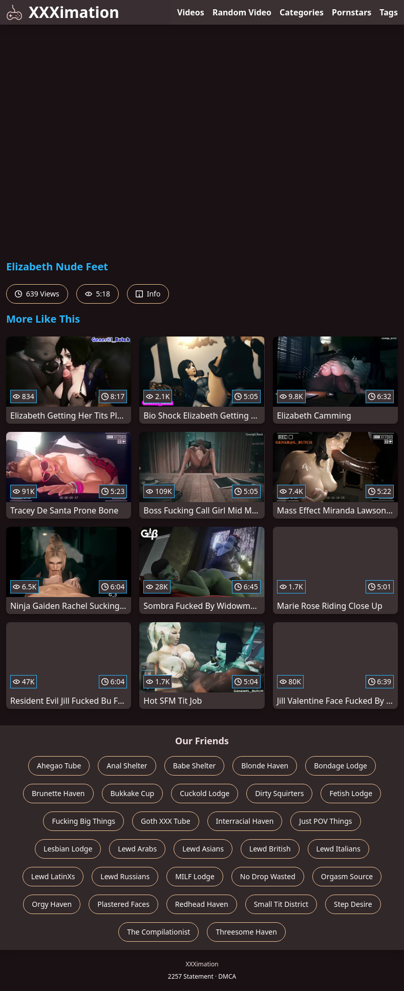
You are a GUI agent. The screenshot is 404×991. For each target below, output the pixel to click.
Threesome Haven (246, 932)
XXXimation (62, 12)
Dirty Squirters (279, 793)
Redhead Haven (201, 904)
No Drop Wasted (267, 876)
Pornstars (351, 12)
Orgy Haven (52, 904)
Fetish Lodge (350, 793)
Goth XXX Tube (165, 821)
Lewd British (270, 849)
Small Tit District (281, 904)
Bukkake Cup (133, 793)
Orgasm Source (347, 876)
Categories (302, 12)
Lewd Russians (125, 876)
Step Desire (353, 904)
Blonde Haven (264, 765)
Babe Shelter (194, 765)
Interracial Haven (245, 821)
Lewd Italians (338, 849)
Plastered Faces (123, 904)
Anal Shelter (127, 765)
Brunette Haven (58, 793)
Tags (388, 12)
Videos (190, 12)
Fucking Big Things (83, 821)
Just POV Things (325, 821)
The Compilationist (158, 932)
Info (148, 294)
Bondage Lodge (340, 765)
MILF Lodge (195, 876)
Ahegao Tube (59, 765)
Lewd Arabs (137, 849)
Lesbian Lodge (68, 849)
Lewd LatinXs (53, 876)
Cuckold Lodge (204, 793)
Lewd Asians (203, 849)
